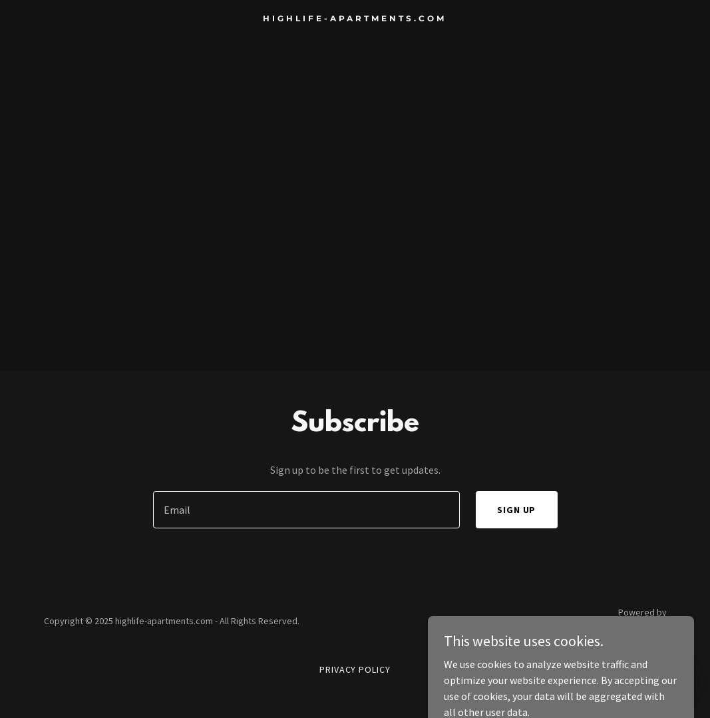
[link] (355, 17)
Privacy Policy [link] (355, 669)
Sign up (516, 510)
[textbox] (306, 509)
